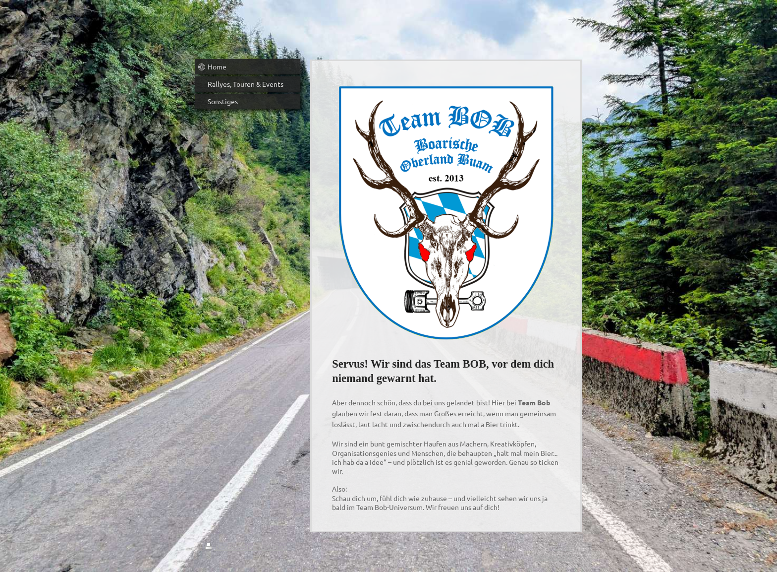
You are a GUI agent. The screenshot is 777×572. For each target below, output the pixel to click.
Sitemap (274, 546)
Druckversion (231, 546)
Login (563, 546)
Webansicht (553, 556)
